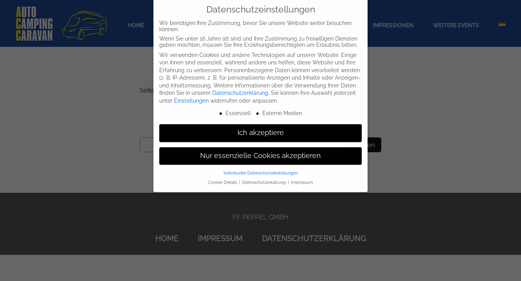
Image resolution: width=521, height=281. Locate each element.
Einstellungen (191, 95)
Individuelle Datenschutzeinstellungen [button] (261, 167)
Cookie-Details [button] (223, 176)
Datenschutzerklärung (240, 88)
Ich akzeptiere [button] (261, 127)
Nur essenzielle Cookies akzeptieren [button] (260, 150)
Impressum (302, 176)
